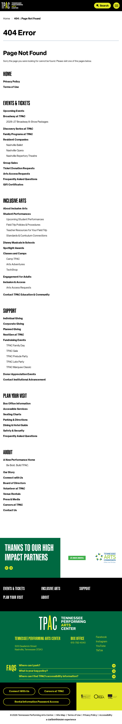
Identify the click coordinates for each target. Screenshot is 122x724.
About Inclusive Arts (15, 208)
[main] (61, 274)
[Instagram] (101, 641)
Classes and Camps (14, 253)
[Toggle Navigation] (116, 5)
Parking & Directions (15, 420)
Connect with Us (13, 478)
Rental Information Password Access (37, 702)
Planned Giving (12, 329)
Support (9, 310)
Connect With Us (19, 691)
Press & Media (11, 499)
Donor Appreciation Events (19, 374)
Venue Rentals (11, 494)
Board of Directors (14, 483)
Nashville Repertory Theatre (21, 156)
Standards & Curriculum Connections (26, 236)
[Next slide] (11, 568)
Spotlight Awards (13, 248)
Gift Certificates (13, 185)
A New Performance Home (19, 460)
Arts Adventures (15, 264)
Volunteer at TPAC (14, 489)
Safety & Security (13, 431)
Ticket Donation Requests (18, 168)
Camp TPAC (13, 259)
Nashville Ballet (14, 145)
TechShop (12, 270)
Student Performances (17, 214)
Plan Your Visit (15, 395)
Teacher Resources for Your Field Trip (26, 230)
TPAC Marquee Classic (18, 367)
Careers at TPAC (13, 505)
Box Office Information (16, 404)
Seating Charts (12, 414)
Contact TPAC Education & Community (26, 295)
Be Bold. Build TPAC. (17, 465)
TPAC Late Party (15, 362)
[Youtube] (101, 646)
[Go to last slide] (6, 568)
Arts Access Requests (16, 174)
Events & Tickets (16, 103)
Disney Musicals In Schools (19, 243)
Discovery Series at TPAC (18, 129)
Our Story (9, 472)
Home (6, 19)
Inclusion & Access (14, 282)
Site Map (60, 715)
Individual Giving (13, 318)
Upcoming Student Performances (25, 219)
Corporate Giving (13, 324)
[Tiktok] (99, 650)
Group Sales (10, 163)
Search (104, 6)
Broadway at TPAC (14, 116)
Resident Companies (15, 140)
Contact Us (10, 510)
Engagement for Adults (17, 277)
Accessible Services (15, 409)
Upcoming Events (13, 111)
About (8, 452)
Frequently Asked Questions (20, 179)
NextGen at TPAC (13, 335)
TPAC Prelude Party (17, 356)
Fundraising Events (14, 340)
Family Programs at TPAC (18, 134)
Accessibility (105, 715)
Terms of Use (11, 87)
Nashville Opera (15, 150)
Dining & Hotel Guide (15, 425)
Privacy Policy (11, 82)
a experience (61, 719)
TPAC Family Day (15, 345)
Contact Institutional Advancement (24, 380)
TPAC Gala (12, 351)
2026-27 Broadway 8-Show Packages (27, 122)
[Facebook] (101, 637)
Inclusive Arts (14, 200)
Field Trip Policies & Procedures (23, 225)
